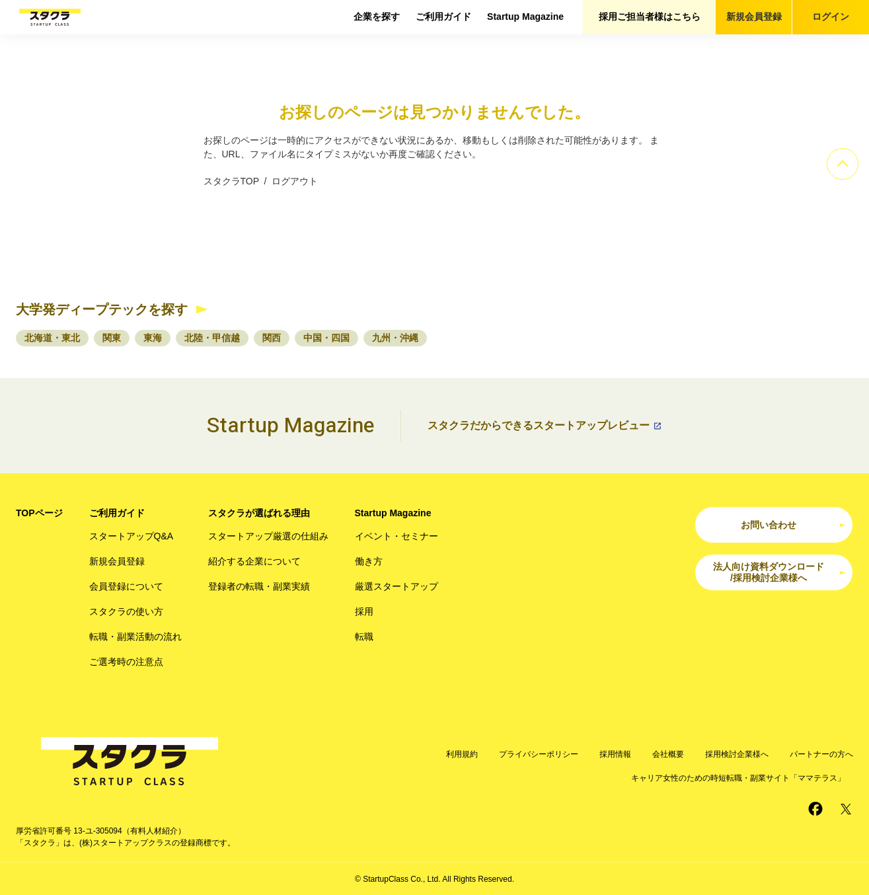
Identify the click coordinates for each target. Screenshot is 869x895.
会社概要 (668, 754)
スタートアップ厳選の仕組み (268, 536)
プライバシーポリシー (538, 754)
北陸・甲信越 (212, 337)
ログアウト (295, 181)
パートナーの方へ (821, 754)
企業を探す (377, 16)
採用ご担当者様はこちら (649, 16)
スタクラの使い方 (126, 611)
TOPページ (39, 513)
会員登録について (126, 586)
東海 (152, 337)
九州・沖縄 (395, 337)
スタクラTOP (231, 181)
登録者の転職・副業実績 (259, 586)
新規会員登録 (754, 16)
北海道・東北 (52, 337)
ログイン (830, 16)
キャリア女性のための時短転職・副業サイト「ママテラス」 (738, 778)
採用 (364, 611)
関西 (271, 337)
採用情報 (615, 754)
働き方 (369, 561)
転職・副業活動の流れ (135, 636)
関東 (111, 337)
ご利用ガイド (443, 16)
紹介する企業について (254, 561)
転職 (364, 636)
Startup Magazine (525, 16)
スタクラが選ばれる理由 (259, 513)
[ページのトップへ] (842, 164)
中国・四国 (326, 337)
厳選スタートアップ (396, 586)
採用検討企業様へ (737, 754)
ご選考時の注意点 (126, 661)
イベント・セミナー (396, 536)
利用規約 (462, 754)
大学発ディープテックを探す (102, 309)
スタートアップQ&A (131, 536)
